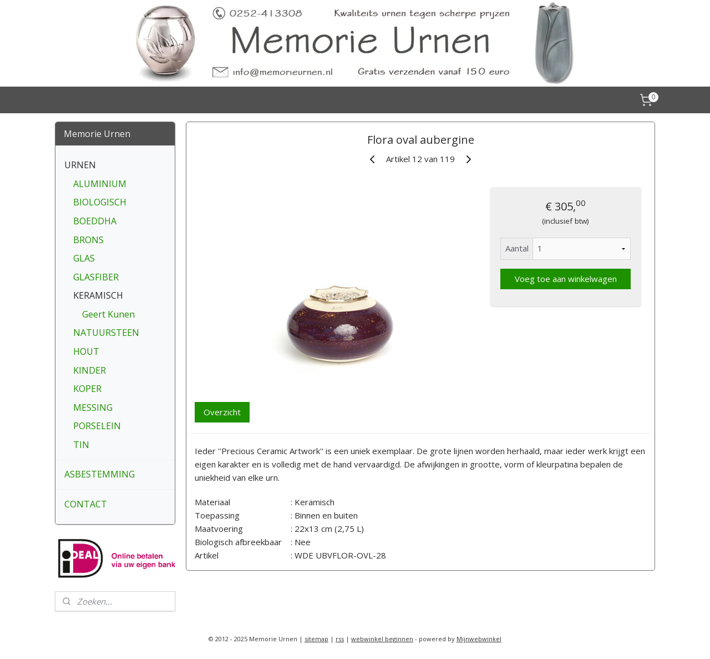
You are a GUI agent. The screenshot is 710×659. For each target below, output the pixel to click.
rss (340, 639)
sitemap (316, 639)
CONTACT (85, 504)
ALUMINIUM (99, 184)
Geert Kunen (108, 314)
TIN (81, 445)
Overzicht (222, 411)
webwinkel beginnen (382, 639)
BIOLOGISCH (99, 202)
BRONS (88, 240)
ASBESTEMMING (99, 474)
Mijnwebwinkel (479, 639)
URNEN (80, 165)
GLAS (84, 258)
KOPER (87, 389)
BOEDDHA (94, 221)
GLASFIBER (96, 277)
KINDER (89, 370)
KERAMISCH (98, 295)
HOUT (86, 351)
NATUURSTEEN (106, 332)
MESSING (93, 407)
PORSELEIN (97, 426)
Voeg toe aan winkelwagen (565, 278)
